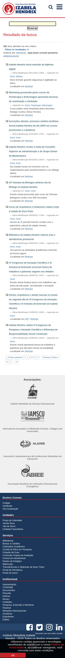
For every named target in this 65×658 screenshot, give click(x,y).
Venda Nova (9, 523)
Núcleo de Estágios (12, 561)
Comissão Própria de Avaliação (18, 555)
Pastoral (7, 608)
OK (13, 655)
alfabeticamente (11, 56)
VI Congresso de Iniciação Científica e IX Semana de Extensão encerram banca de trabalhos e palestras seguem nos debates (31, 267)
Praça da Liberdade (12, 520)
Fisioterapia (36, 105)
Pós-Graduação (10, 508)
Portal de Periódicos (13, 570)
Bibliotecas (8, 540)
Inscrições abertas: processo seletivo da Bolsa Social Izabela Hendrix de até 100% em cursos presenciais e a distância (33, 125)
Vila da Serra (9, 526)
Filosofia (7, 593)
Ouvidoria (7, 613)
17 (17, 362)
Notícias (29, 86)
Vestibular (7, 506)
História (6, 596)
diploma (19, 76)
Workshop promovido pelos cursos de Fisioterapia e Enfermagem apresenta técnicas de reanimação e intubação (33, 96)
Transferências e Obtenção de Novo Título (23, 567)
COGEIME (8, 587)
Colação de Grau (11, 552)
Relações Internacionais (14, 610)
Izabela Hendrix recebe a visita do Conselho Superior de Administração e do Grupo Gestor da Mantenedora (33, 151)
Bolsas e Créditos (11, 543)
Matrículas (8, 564)
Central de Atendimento (14, 558)
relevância (21, 52)
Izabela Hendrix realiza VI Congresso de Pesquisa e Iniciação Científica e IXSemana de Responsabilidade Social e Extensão (33, 329)
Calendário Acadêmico (14, 546)
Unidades (7, 602)
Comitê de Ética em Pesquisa (17, 549)
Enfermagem (47, 105)
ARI (26, 319)
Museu (6, 599)
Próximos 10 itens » (50, 357)
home (18, 137)
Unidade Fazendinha (13, 529)
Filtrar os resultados (15, 49)
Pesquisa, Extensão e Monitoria (18, 605)
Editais (6, 619)
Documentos (9, 590)
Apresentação (9, 584)
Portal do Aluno (10, 573)
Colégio (6, 503)
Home (12, 76)
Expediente (8, 616)
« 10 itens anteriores (15, 357)
